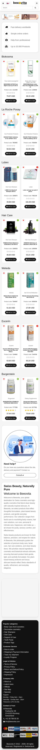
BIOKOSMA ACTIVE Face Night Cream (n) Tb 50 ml (11, 85)
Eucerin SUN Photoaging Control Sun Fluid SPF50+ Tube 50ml (30, 350)
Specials (7, 692)
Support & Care (10, 638)
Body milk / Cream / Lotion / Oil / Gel (30, 81)
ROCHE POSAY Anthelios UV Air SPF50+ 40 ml (11, 138)
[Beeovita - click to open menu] (36, 3)
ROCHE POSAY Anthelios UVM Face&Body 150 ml (30, 138)
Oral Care (8, 635)
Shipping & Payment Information (16, 652)
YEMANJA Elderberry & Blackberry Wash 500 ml (30, 243)
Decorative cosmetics (12, 630)
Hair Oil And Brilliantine (30, 293)
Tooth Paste (8, 640)
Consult (20, 475)
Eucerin (11, 346)
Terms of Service (10, 664)
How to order (9, 650)
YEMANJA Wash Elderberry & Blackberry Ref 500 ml (10, 243)
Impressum (8, 675)
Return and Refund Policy (14, 670)
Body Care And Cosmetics (14, 627)
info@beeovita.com (12, 722)
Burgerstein (11, 399)
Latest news (8, 684)
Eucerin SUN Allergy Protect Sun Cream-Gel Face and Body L (11, 350)
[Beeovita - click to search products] (35, 7)
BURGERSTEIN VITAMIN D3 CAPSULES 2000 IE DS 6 (11, 402)
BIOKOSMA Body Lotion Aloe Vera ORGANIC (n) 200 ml (30, 86)
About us (7, 682)
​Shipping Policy (10, 672)
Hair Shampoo (9, 632)
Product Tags (9, 643)
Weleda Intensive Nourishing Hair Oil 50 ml (30, 296)
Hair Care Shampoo (11, 187)
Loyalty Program (10, 658)
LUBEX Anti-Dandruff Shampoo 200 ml (11, 191)
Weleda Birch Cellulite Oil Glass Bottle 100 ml (11, 296)
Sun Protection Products (11, 134)
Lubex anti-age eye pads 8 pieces (30, 191)
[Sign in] (3, 3)
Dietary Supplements (31, 399)
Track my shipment (11, 655)
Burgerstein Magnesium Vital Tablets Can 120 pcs (30, 402)
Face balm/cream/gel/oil (11, 81)
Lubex (31, 187)
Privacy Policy (9, 667)
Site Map (7, 690)
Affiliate (7, 687)
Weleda (11, 293)
